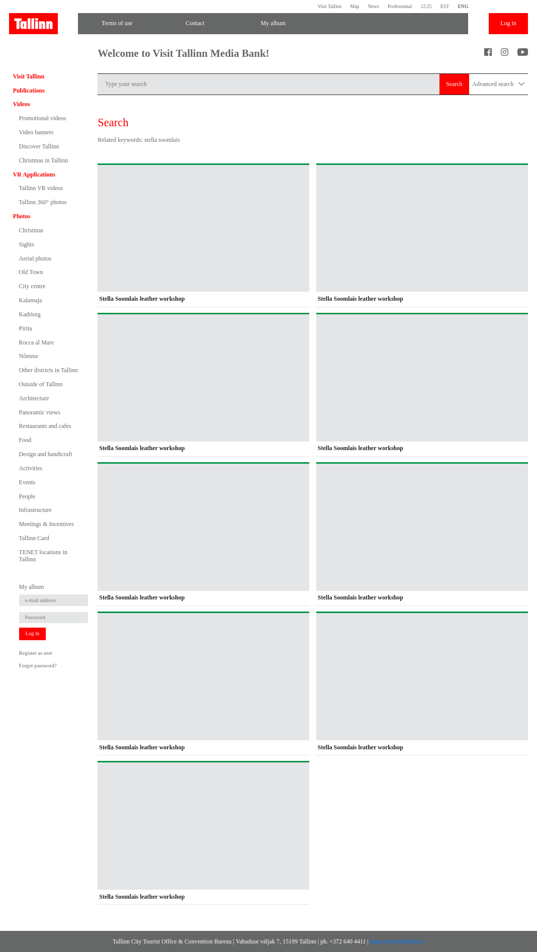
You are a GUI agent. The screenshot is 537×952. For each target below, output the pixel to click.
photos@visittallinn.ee (397, 941)
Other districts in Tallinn (48, 370)
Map (355, 6)
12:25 (425, 6)
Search (454, 84)
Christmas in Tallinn (43, 160)
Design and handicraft (45, 454)
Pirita (25, 328)
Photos (22, 216)
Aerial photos (35, 258)
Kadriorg (30, 314)
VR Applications (34, 174)
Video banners (36, 132)
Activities (31, 468)
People (27, 496)
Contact (195, 23)
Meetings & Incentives (46, 524)
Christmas (31, 230)
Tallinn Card (34, 538)
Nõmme (29, 356)
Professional (400, 6)
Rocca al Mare (36, 342)
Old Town (31, 272)
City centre (32, 286)
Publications (29, 90)
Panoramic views (39, 412)
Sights (26, 244)
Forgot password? (38, 665)
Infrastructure (35, 509)
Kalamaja (30, 300)
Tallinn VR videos (41, 188)
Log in (508, 23)
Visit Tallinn (329, 6)
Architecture (34, 398)
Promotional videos (42, 118)
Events (27, 482)
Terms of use (117, 23)
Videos (21, 104)
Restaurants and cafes (45, 425)
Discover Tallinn (39, 146)
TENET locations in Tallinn (43, 556)
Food (25, 440)
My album (273, 23)
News (373, 6)
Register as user (36, 653)
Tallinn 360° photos (43, 202)
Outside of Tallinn (41, 384)
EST (444, 6)
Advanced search (498, 84)
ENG (463, 6)
